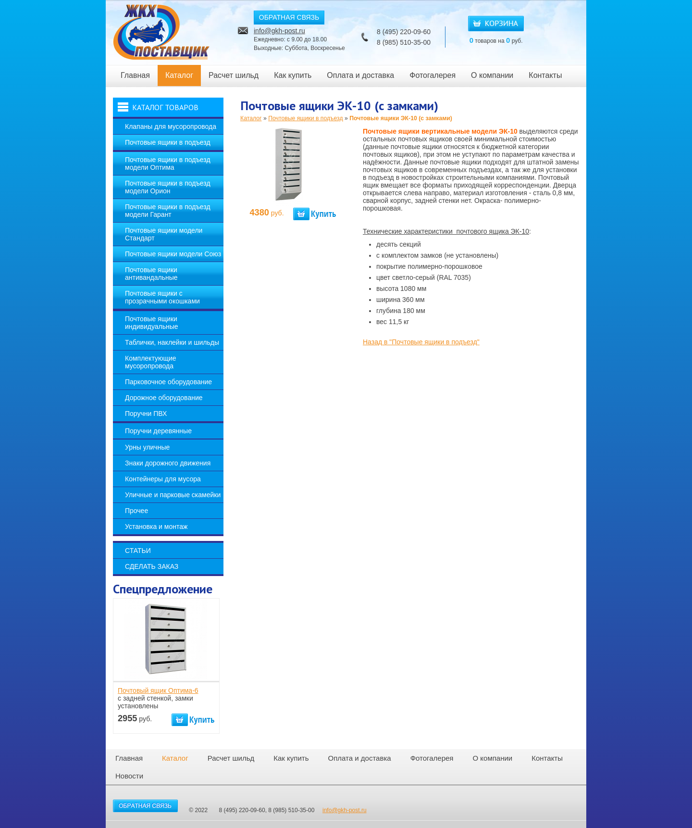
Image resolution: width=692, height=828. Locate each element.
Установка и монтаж (156, 526)
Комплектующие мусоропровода (150, 362)
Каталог (179, 75)
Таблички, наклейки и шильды (172, 342)
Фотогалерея (432, 75)
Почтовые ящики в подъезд (167, 142)
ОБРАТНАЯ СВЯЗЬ (289, 17)
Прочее (136, 510)
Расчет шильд (234, 75)
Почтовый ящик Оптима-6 (158, 690)
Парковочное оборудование (168, 382)
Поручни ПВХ (146, 413)
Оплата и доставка (360, 75)
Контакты (545, 75)
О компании (492, 75)
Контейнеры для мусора (163, 479)
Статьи (138, 550)
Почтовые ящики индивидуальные (151, 322)
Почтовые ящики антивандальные (151, 273)
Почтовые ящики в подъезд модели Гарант (167, 210)
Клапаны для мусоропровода (170, 126)
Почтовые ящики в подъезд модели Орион (167, 187)
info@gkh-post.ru (279, 31)
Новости (129, 776)
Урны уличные (147, 447)
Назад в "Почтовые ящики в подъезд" (421, 342)
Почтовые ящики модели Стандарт (163, 234)
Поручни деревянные (158, 431)
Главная (135, 75)
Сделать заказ (151, 566)
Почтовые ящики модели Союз (173, 254)
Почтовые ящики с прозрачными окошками (162, 297)
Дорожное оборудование (164, 397)
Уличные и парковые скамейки (173, 495)
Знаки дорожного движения (167, 463)
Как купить (292, 75)
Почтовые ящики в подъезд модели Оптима (167, 163)
